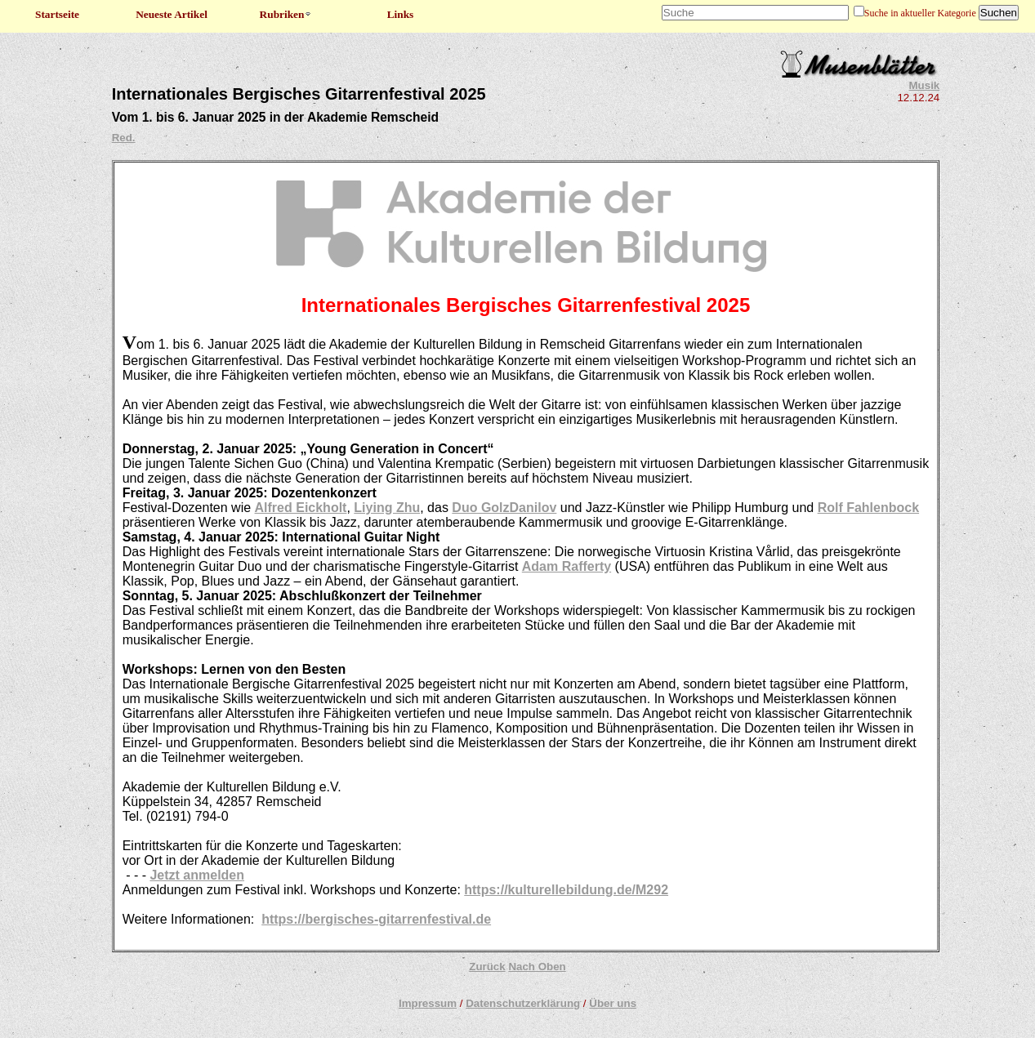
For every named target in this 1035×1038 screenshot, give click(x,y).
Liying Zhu (387, 508)
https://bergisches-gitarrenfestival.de (376, 919)
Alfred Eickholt (301, 508)
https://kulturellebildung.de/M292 (566, 890)
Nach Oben (536, 966)
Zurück (487, 966)
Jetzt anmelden (196, 875)
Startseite (57, 14)
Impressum (428, 1003)
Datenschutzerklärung (523, 1003)
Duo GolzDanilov (504, 508)
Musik (924, 85)
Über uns (612, 1003)
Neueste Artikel (171, 14)
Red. (124, 137)
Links (400, 14)
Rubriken (286, 14)
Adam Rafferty (566, 566)
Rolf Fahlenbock (868, 508)
